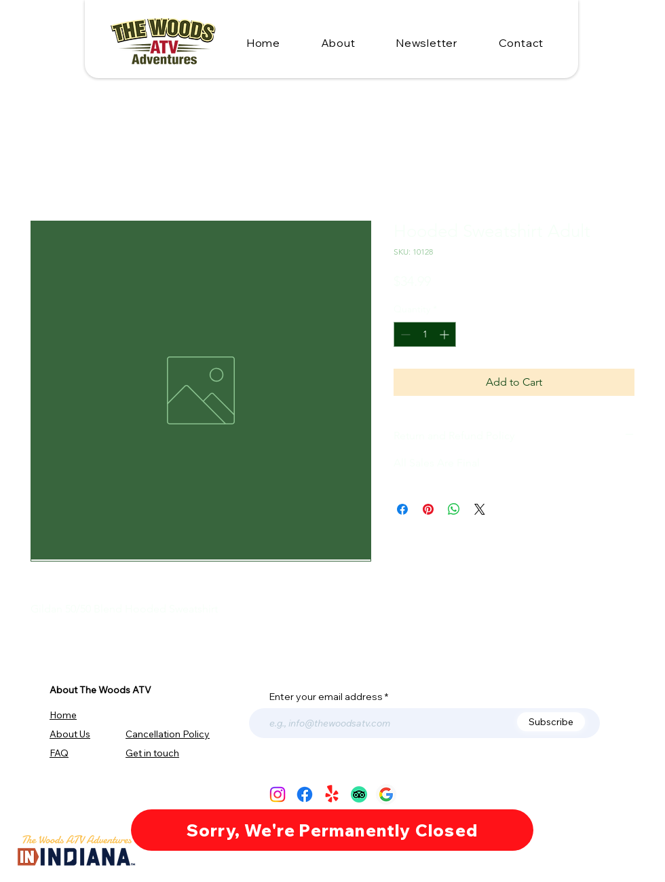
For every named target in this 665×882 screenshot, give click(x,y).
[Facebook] (304, 794)
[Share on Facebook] (402, 509)
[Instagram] (277, 794)
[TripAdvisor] (359, 794)
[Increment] (445, 334)
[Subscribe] (551, 721)
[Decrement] (404, 334)
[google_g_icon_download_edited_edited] (386, 794)
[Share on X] (480, 509)
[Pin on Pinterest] (428, 509)
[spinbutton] (425, 334)
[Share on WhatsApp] (454, 509)
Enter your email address (326, 696)
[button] (521, 42)
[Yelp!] (332, 794)
